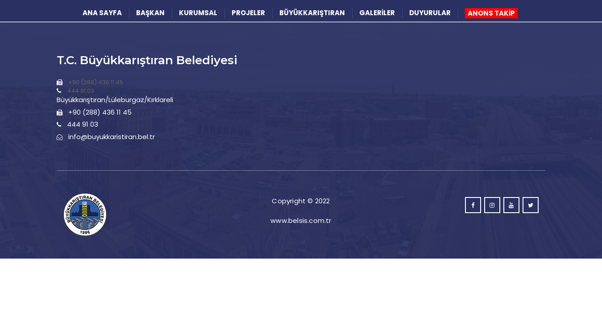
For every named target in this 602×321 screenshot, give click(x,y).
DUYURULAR (430, 12)
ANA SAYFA (102, 12)
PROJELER (248, 12)
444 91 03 (80, 90)
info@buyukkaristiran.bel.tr (111, 136)
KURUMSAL (198, 12)
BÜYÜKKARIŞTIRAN (312, 12)
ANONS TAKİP (491, 13)
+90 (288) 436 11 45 (95, 82)
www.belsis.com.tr (300, 220)
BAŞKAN (150, 12)
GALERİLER (377, 12)
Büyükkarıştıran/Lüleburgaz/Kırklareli (115, 99)
